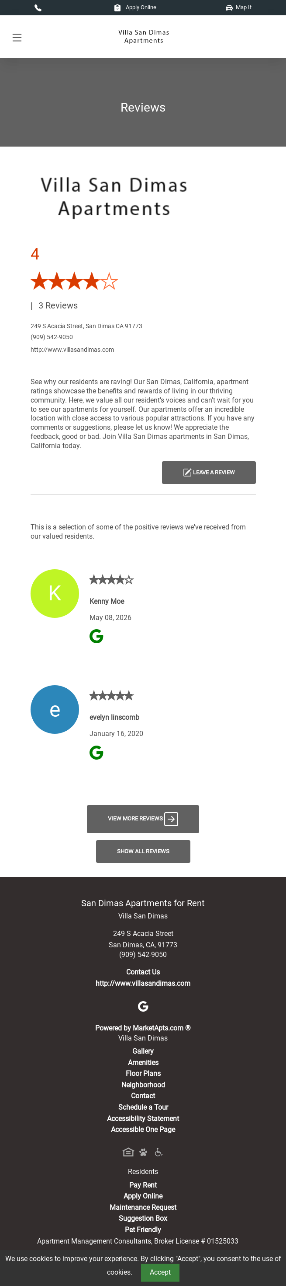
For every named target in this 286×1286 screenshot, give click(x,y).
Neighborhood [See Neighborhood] (143, 1085)
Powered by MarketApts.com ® (143, 1028)
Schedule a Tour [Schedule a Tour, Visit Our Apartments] (143, 1107)
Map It (239, 7)
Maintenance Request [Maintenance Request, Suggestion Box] (143, 1207)
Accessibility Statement (143, 1118)
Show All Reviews (143, 851)
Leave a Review (209, 472)
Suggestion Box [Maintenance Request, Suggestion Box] (143, 1218)
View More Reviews (143, 819)
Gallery (143, 1051)
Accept (160, 1272)
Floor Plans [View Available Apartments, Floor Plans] (143, 1073)
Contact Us (143, 972)
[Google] (143, 1006)
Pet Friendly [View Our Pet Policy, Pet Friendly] (143, 1230)
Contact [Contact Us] (143, 1096)
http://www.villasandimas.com (72, 349)
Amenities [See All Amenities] (143, 1062)
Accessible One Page (143, 1129)
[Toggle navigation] (17, 37)
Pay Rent (143, 1185)
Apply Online (135, 7)
